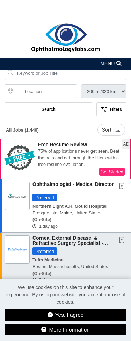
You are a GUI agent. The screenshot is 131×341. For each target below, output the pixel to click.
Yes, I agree (66, 315)
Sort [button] (111, 130)
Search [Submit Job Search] (49, 109)
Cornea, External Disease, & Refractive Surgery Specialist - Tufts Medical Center (67, 243)
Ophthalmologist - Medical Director (73, 184)
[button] (65, 64)
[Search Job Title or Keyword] (70, 73)
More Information (65, 330)
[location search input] (45, 91)
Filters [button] (111, 109)
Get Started (112, 171)
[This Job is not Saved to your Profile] (123, 187)
